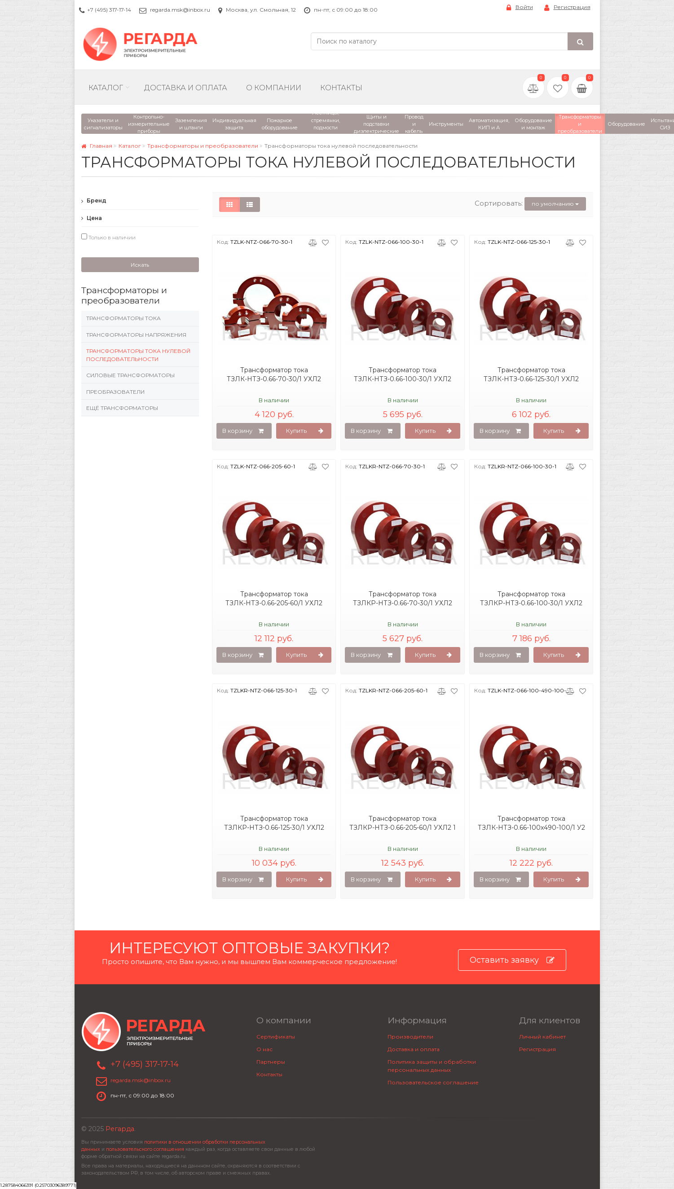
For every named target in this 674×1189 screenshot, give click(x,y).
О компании (273, 88)
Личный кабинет (542, 1036)
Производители (410, 1036)
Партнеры (270, 1061)
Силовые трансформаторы (130, 375)
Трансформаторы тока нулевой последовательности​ (138, 355)
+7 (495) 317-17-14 (109, 9)
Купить (304, 431)
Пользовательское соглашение (433, 1082)
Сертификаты (275, 1036)
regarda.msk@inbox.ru (180, 9)
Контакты (341, 88)
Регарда (120, 1129)
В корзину (243, 431)
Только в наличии (108, 237)
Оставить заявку (512, 960)
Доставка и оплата (414, 1049)
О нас (264, 1049)
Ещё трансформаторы (122, 408)
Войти (520, 7)
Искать (140, 264)
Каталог (105, 88)
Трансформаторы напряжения (136, 334)
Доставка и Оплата (185, 88)
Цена (91, 218)
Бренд (93, 200)
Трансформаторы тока (123, 318)
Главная (96, 145)
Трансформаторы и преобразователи (202, 145)
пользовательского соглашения (145, 1149)
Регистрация (567, 7)
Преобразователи (115, 391)
